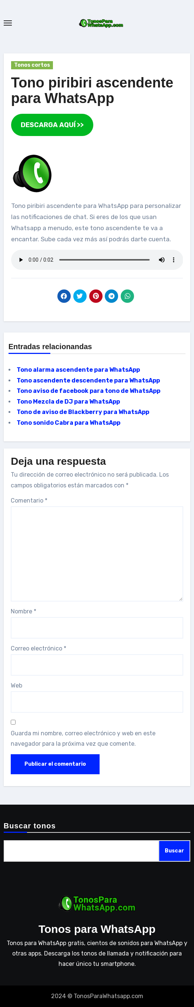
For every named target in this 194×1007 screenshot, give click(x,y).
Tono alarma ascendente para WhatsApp (78, 369)
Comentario (29, 500)
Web (16, 685)
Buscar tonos (30, 826)
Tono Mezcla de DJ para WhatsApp (68, 401)
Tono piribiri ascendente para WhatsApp (92, 90)
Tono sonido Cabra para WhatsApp (68, 422)
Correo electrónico (38, 648)
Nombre (23, 611)
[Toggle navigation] (8, 23)
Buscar (174, 851)
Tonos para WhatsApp (97, 929)
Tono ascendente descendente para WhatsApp (88, 380)
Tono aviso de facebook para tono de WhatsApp (88, 390)
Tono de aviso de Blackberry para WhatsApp (83, 411)
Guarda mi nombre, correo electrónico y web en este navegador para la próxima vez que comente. (83, 738)
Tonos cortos (32, 65)
